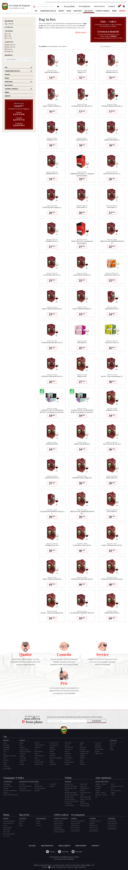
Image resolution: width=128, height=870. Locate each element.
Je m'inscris (96, 721)
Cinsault (21, 764)
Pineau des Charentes (117, 786)
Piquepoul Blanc (69, 762)
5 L (9, 36)
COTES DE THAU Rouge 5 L (52, 207)
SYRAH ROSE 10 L (52, 444)
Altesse (21, 743)
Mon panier (80, 846)
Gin (96, 797)
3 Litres (38, 821)
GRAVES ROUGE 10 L (112, 613)
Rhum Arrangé (7, 827)
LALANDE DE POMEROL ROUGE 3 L (52, 512)
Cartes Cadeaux (58, 823)
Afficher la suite (80, 32)
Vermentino (98, 747)
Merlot (51, 760)
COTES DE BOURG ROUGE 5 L (52, 343)
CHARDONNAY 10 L (52, 545)
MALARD (37, 790)
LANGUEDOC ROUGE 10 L (82, 545)
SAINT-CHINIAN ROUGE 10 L (112, 545)
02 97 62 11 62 (18, 120)
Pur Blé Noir (68, 803)
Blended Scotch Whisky (71, 795)
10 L (9, 38)
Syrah (81, 760)
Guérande (63, 851)
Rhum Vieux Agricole (9, 834)
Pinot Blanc (68, 753)
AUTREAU (22, 784)
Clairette (37, 743)
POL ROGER (53, 784)
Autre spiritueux (103, 777)
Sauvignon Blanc (84, 751)
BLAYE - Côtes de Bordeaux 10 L (52, 613)
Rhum (69, 11)
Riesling (82, 743)
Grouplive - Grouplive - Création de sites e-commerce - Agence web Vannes (64, 867)
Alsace (5, 743)
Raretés (122, 11)
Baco (20, 745)
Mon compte (64, 846)
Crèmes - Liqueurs (100, 792)
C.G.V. (92, 865)
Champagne (6, 784)
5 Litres (38, 823)
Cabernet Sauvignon (25, 751)
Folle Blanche (38, 751)
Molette (52, 762)
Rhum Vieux (6, 832)
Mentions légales (85, 865)
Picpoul (67, 751)
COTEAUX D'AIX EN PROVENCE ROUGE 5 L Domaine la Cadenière (52, 411)
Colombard (38, 747)
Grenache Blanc (39, 762)
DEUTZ (36, 784)
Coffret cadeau (61, 814)
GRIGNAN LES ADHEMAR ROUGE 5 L (112, 242)
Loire (4, 758)
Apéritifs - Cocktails (100, 784)
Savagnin (82, 756)
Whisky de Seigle (85, 805)
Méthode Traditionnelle (10, 790)
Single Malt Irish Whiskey (84, 789)
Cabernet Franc (23, 749)
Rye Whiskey (83, 784)
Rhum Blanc (6, 829)
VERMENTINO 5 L (52, 174)
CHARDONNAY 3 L (112, 72)
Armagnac (98, 786)
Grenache (37, 760)
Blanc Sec (11, 47)
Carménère (22, 758)
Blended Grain (69, 784)
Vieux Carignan (99, 749)
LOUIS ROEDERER (39, 788)
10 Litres (38, 825)
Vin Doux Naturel (116, 790)
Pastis (112, 784)
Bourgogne (6, 747)
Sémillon (82, 758)
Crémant (5, 788)
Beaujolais (6, 745)
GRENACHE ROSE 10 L (82, 444)
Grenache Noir (54, 743)
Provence (6, 760)
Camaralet (22, 753)
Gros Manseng (54, 745)
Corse (5, 751)
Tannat (82, 762)
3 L (8, 34)
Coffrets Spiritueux (59, 829)
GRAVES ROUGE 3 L (112, 309)
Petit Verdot (68, 749)
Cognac (97, 790)
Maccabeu (53, 749)
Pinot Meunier (69, 758)
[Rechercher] (45, 6)
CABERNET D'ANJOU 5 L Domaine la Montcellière (82, 175)
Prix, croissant (106, 46)
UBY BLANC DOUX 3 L (112, 275)
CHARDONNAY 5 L (52, 241)
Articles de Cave (58, 821)
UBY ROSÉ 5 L (82, 343)
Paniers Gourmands (59, 832)
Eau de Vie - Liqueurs (101, 795)
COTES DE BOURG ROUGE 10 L (82, 579)
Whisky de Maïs (84, 803)
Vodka (112, 795)
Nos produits (47, 846)
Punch (5, 825)
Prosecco (6, 792)
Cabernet (22, 747)
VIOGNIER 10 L (112, 511)
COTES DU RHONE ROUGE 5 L (52, 376)
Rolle (81, 745)
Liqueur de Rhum (8, 823)
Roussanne (83, 747)
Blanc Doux (11, 45)
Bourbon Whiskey (70, 799)
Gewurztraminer (39, 756)
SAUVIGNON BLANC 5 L (112, 174)
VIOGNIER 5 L (112, 207)
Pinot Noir (68, 760)
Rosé (9, 49)
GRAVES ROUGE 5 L (52, 478)
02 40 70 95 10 (18, 125)
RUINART (52, 786)
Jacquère (52, 747)
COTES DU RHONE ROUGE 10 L (112, 579)
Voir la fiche (75, 830)
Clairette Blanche (39, 745)
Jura (4, 753)
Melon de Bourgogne (56, 758)
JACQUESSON (38, 786)
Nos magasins (84, 6)
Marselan (52, 756)
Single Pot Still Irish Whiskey (85, 800)
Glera (36, 758)
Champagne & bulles (48, 11)
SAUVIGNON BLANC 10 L (112, 444)
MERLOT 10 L (82, 376)
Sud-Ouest (6, 766)
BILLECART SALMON (25, 786)
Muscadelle (68, 743)
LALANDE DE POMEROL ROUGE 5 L (82, 614)
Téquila (113, 792)
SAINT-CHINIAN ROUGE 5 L (52, 309)
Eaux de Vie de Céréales (71, 801)
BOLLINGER (22, 788)
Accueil (32, 846)
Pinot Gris (67, 756)
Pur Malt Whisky (69, 805)
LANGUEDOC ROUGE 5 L (82, 275)
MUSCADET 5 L (82, 207)
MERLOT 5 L (82, 72)
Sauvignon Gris (84, 753)
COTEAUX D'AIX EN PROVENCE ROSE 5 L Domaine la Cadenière (82, 411)
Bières (114, 11)
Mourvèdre (53, 764)
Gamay (37, 753)
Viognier (97, 751)
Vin (36, 11)
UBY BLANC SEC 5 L (112, 343)
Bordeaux (6, 749)
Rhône (5, 762)
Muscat (67, 745)
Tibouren (82, 764)
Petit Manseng (69, 747)
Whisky (61, 11)
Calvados (98, 788)
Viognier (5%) (98, 753)
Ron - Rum (6, 836)
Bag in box (89, 11)
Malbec (52, 751)
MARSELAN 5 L (52, 140)
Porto (112, 788)
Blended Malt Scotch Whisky (71, 789)
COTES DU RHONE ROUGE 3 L (112, 106)
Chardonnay (22, 760)
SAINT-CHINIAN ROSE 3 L (52, 106)
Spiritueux (78, 11)
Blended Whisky (69, 797)
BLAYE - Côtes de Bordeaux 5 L (112, 376)
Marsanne (52, 753)
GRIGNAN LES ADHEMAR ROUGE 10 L (82, 512)
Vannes (50, 851)
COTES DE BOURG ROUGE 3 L (82, 106)
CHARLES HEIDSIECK (25, 790)
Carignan (22, 756)
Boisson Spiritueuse (9, 821)
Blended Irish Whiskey (71, 786)
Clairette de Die (7, 786)
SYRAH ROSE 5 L (82, 140)
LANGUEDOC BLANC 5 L (52, 275)
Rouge (10, 51)
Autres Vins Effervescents (10, 795)
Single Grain (83, 786)
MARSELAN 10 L (112, 410)
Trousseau (98, 743)
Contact (111, 6)
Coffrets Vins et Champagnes (58, 826)
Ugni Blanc (98, 745)
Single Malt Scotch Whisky (85, 794)
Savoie (5, 764)
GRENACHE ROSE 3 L (52, 72)
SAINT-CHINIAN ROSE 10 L (52, 579)
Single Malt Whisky (85, 797)
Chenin (21, 762)
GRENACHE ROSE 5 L (112, 140)
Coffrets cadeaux (103, 11)
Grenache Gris (39, 764)
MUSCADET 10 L (112, 478)
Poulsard (67, 764)
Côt (36, 749)
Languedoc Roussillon (9, 756)
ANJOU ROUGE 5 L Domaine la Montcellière (82, 242)
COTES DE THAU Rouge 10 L (82, 478)
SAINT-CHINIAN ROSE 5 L (82, 309)
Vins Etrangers (7, 768)
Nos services (99, 6)
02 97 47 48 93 (18, 114)
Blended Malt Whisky (71, 792)
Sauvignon (83, 749)
